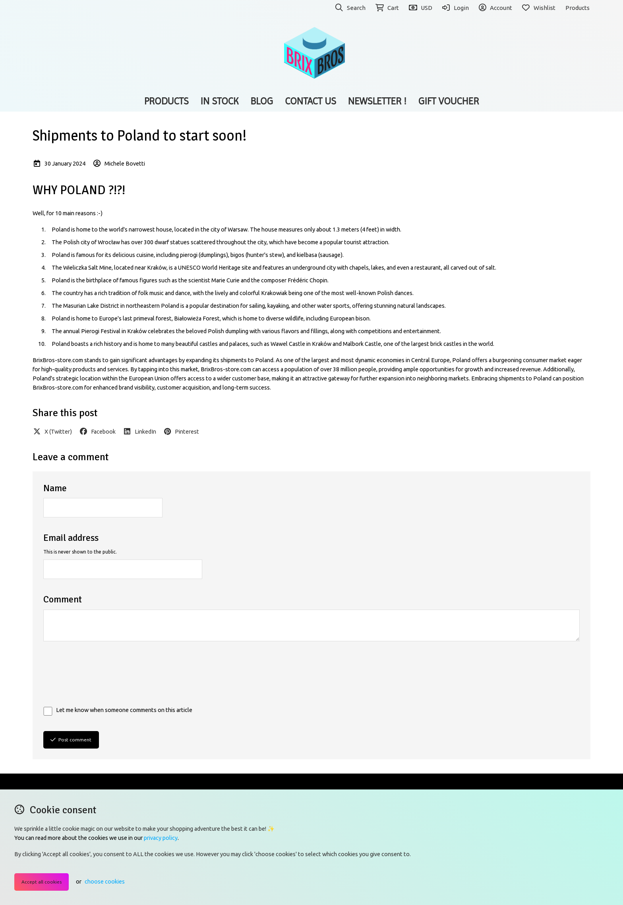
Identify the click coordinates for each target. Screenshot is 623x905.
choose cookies (105, 881)
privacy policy (161, 838)
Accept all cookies (41, 881)
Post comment (70, 739)
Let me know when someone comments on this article (124, 710)
